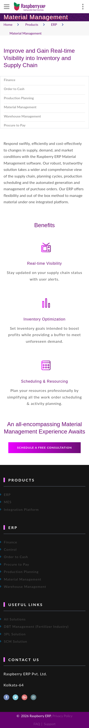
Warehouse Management (25, 587)
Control (10, 549)
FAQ (36, 724)
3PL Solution (15, 634)
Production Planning (21, 572)
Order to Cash (16, 557)
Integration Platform (21, 509)
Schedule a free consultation (44, 447)
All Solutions (15, 619)
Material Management (25, 33)
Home (8, 24)
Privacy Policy (62, 716)
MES (7, 502)
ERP (54, 24)
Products (31, 24)
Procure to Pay (16, 564)
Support (50, 724)
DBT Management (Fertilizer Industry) (36, 626)
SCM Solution (15, 641)
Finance (10, 542)
